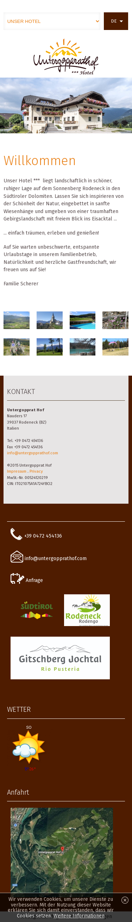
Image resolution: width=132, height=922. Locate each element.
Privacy (36, 471)
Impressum (16, 471)
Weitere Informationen (79, 916)
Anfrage (27, 580)
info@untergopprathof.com (32, 452)
